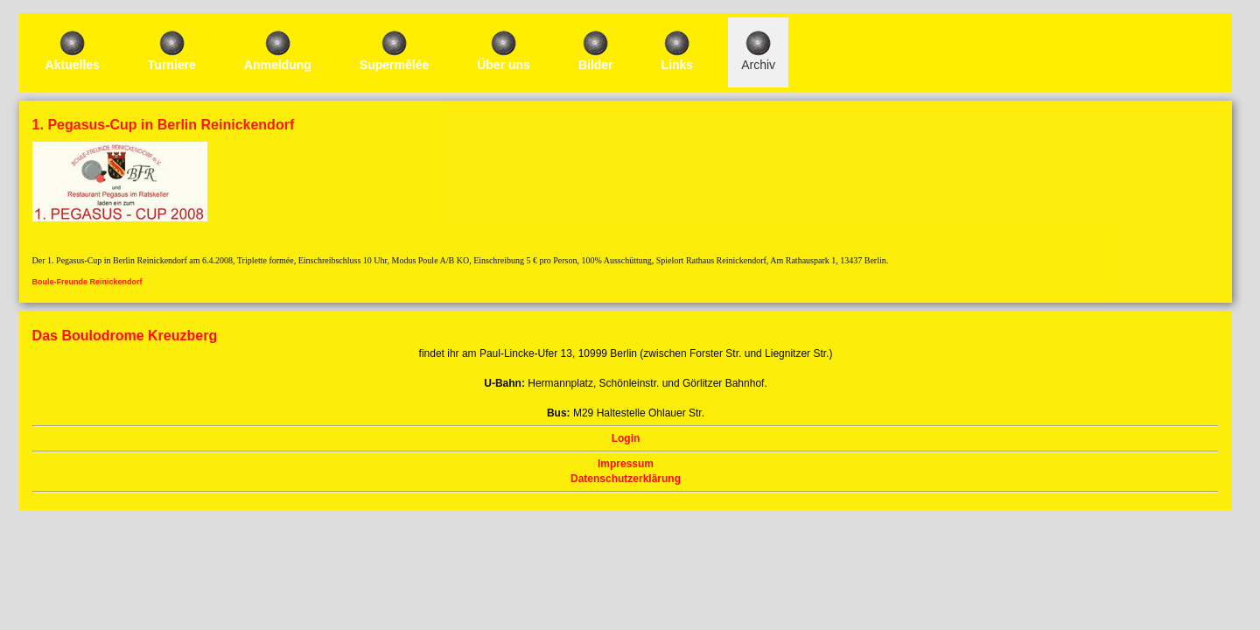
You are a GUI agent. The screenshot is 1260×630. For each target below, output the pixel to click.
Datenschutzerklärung (919, 240)
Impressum (892, 225)
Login (878, 199)
